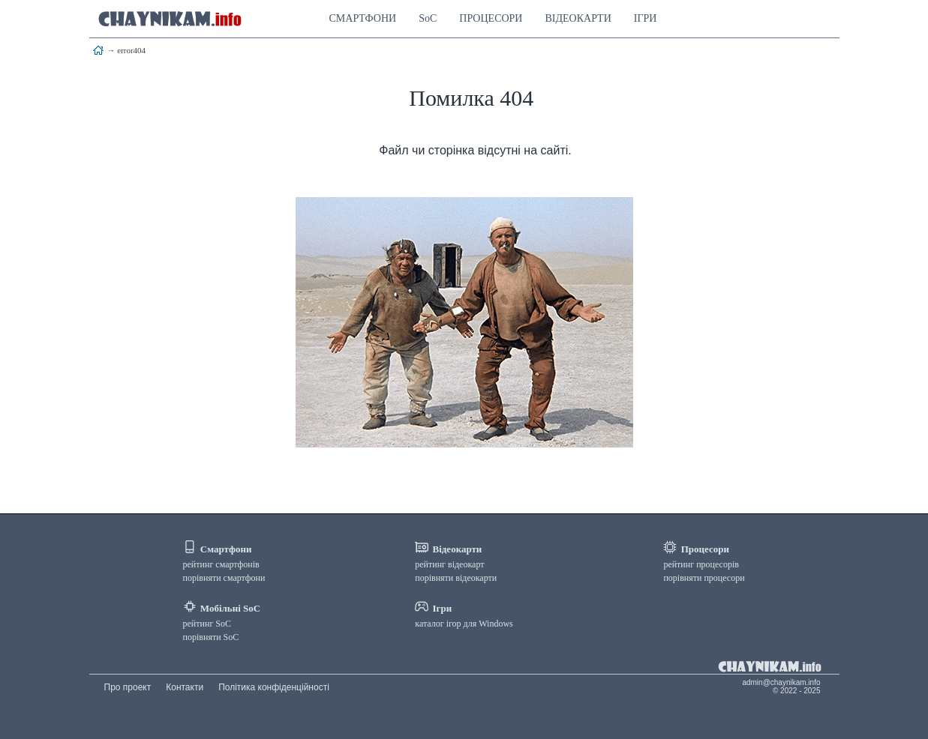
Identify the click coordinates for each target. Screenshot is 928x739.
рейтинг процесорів (701, 564)
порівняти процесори (703, 578)
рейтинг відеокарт (449, 564)
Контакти (184, 687)
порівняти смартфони (224, 578)
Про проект (128, 687)
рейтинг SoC (207, 623)
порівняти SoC (211, 637)
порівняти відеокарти (456, 578)
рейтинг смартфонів (221, 564)
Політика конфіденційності (273, 687)
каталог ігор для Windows (463, 623)
